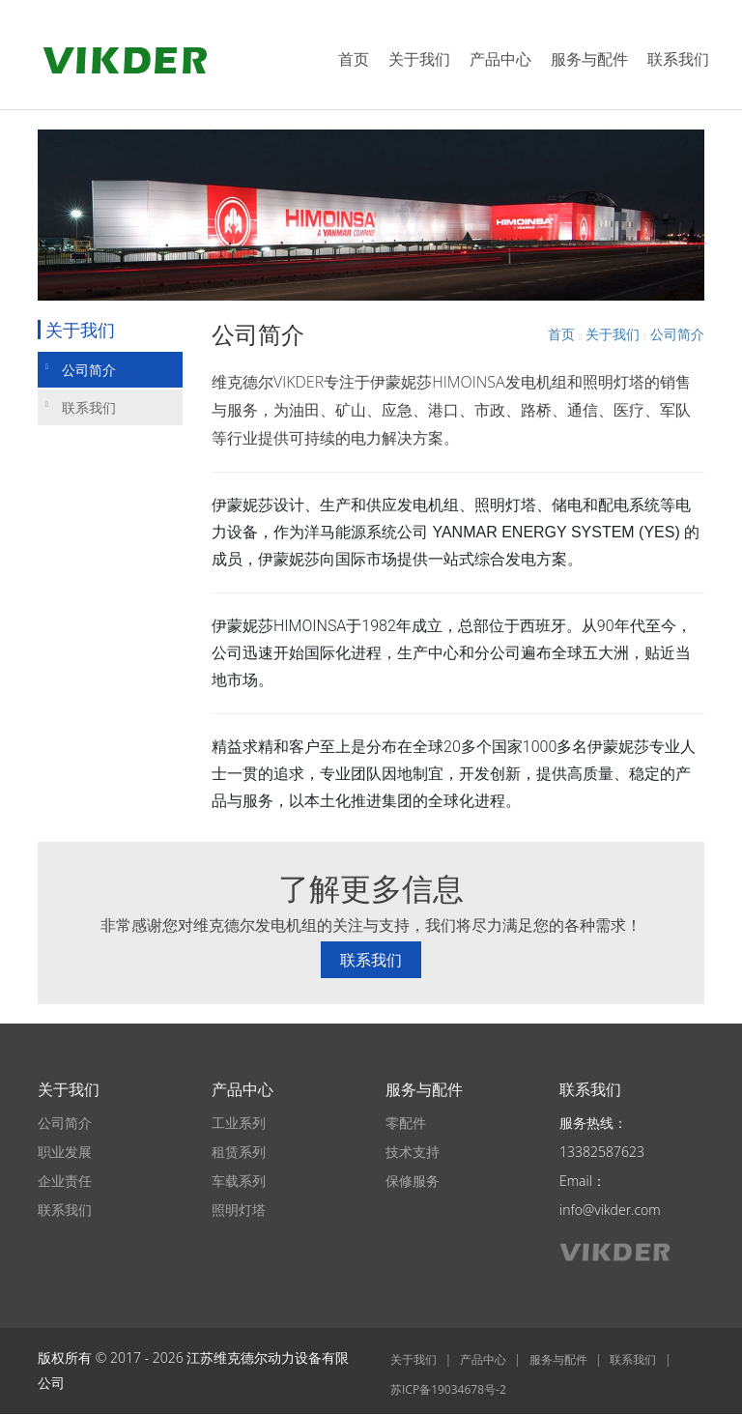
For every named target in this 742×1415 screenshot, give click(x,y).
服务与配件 (589, 59)
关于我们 (419, 59)
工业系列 (239, 1122)
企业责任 (65, 1180)
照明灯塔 (239, 1209)
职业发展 (65, 1151)
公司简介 (80, 370)
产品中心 (500, 59)
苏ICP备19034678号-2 (448, 1389)
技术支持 (412, 1151)
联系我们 (678, 59)
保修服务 (412, 1180)
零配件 (405, 1122)
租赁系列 (239, 1151)
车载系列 (239, 1180)
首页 (353, 59)
